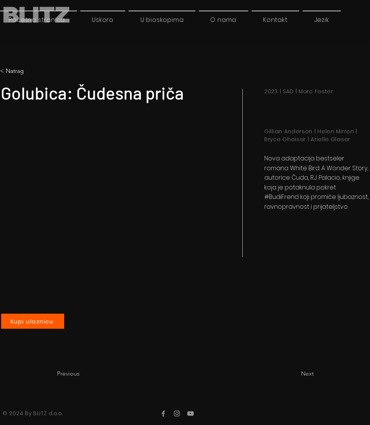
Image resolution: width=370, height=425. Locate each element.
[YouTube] (190, 413)
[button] (321, 20)
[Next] (295, 373)
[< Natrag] (31, 71)
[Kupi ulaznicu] (32, 321)
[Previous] (82, 373)
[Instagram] (177, 413)
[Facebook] (163, 413)
